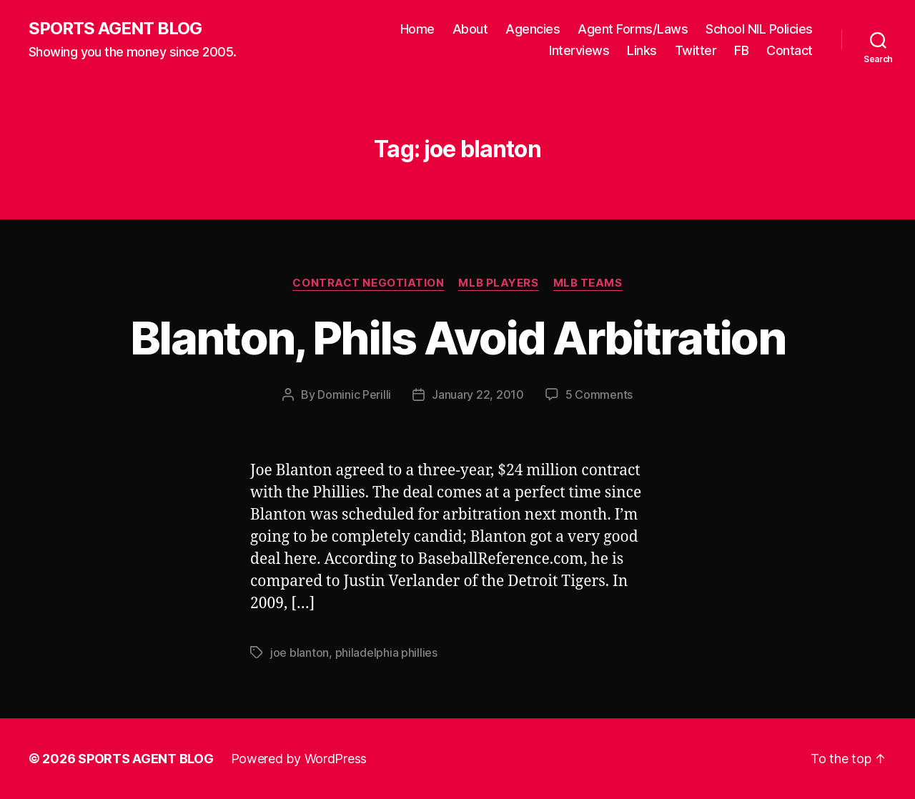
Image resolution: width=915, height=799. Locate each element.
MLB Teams (588, 283)
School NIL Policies (759, 28)
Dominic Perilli (354, 394)
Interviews (579, 50)
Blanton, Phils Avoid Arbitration (457, 337)
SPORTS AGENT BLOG (115, 28)
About (470, 28)
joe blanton (299, 652)
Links (642, 50)
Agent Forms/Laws (633, 28)
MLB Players (498, 283)
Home (417, 28)
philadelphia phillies (386, 652)
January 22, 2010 (478, 394)
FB (741, 50)
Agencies (532, 28)
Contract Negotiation (368, 283)
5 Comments (599, 394)
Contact (789, 50)
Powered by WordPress (299, 758)
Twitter (696, 50)
